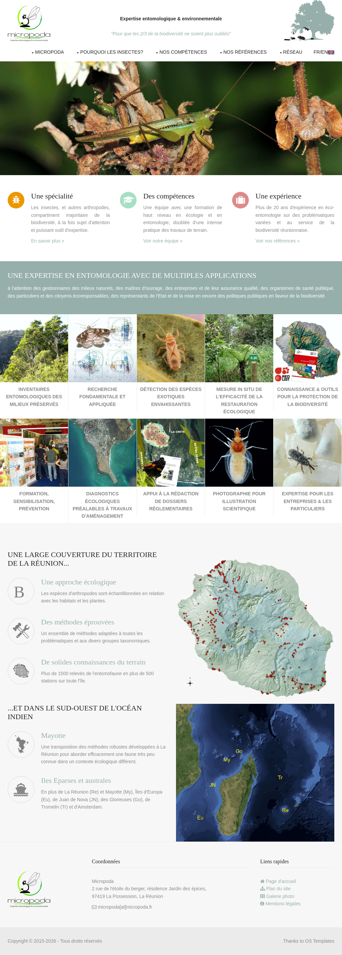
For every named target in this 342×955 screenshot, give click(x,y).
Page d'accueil (278, 881)
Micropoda (49, 52)
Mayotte (53, 735)
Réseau (293, 52)
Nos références (245, 52)
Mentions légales (280, 903)
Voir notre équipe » (163, 241)
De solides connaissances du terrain (93, 662)
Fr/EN (324, 52)
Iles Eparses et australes (76, 780)
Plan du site (275, 888)
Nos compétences (183, 52)
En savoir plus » (47, 241)
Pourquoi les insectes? (111, 52)
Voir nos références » (277, 241)
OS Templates (319, 941)
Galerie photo (277, 896)
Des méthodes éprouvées (77, 622)
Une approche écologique (78, 582)
